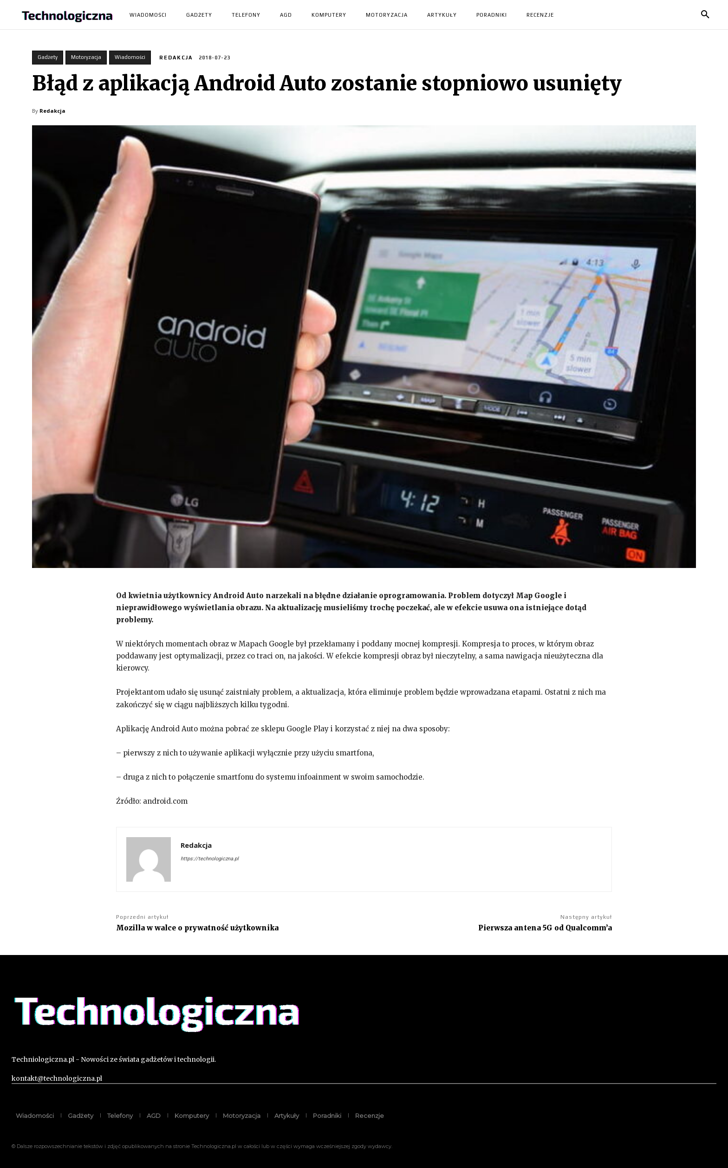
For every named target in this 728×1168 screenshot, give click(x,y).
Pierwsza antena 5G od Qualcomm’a (545, 927)
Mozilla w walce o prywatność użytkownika (197, 927)
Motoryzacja (86, 58)
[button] (705, 15)
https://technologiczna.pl (210, 859)
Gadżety (47, 58)
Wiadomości (130, 58)
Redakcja (176, 57)
